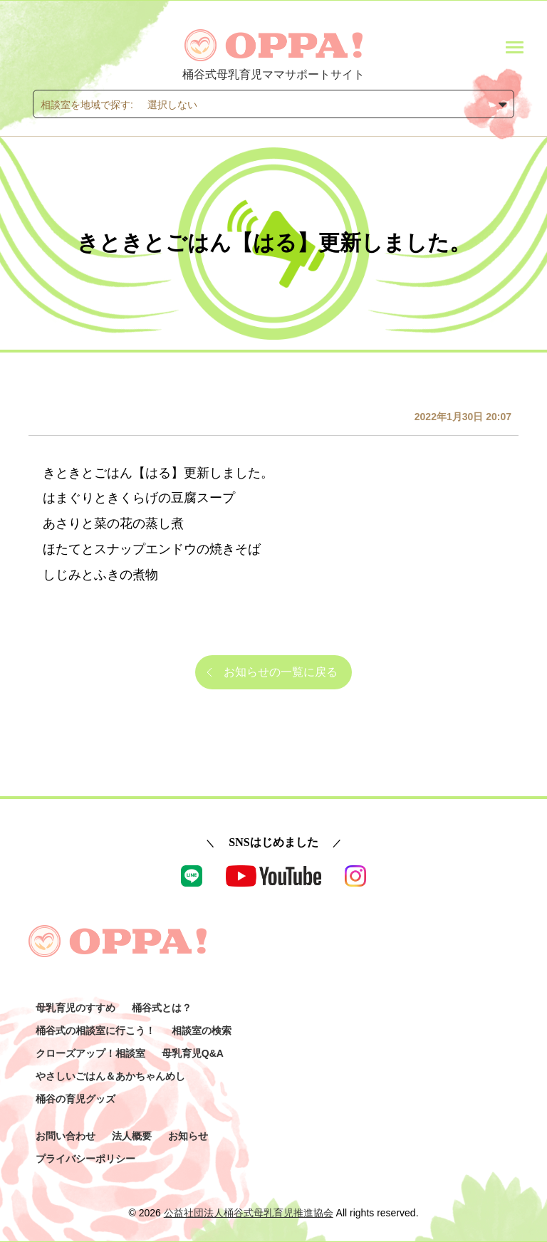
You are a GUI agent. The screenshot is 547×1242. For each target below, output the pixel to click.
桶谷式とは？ (162, 1007)
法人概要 (132, 1136)
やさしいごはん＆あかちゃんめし (110, 1076)
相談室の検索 (201, 1030)
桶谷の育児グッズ (75, 1099)
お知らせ (188, 1136)
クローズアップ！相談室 (90, 1053)
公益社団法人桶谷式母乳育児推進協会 (248, 1212)
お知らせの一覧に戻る (281, 672)
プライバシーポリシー (85, 1158)
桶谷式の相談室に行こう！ (95, 1030)
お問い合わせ (65, 1136)
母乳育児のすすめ (75, 1007)
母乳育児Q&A (193, 1053)
